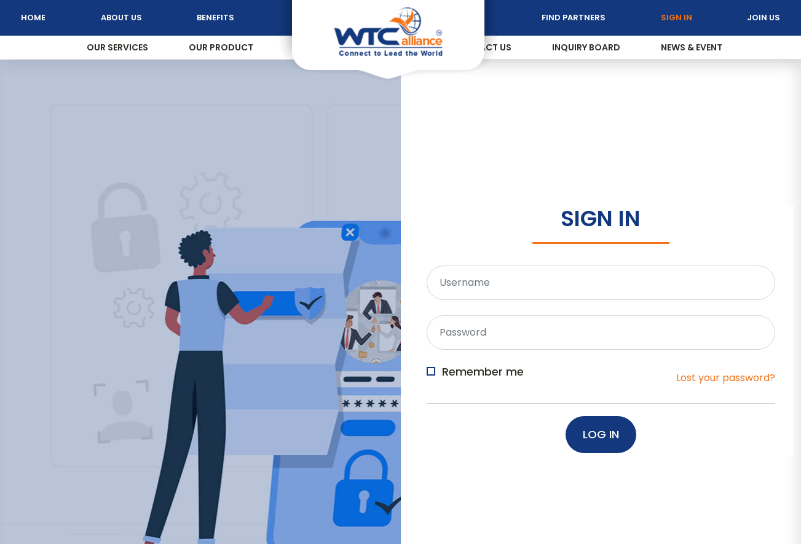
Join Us (763, 17)
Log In (601, 434)
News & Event (691, 47)
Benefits (215, 17)
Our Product (221, 47)
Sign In (676, 17)
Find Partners (574, 17)
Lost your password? (725, 378)
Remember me (483, 372)
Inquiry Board (586, 47)
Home (33, 17)
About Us (121, 17)
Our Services (117, 47)
